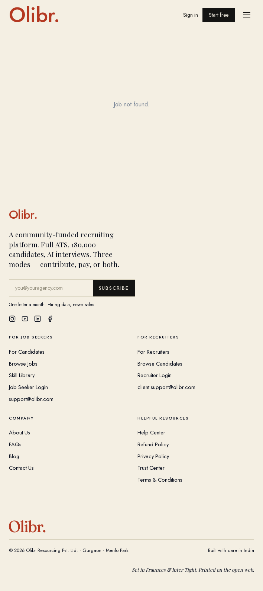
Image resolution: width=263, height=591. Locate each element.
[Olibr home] (34, 14)
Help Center (151, 432)
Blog (14, 456)
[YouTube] (25, 318)
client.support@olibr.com (166, 387)
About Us (19, 432)
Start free (218, 15)
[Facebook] (50, 318)
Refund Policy (153, 444)
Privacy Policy (153, 456)
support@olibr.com (31, 399)
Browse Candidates (159, 363)
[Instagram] (12, 318)
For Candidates (27, 352)
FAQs (15, 444)
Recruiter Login (154, 375)
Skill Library (22, 375)
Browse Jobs (23, 363)
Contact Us (21, 468)
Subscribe (114, 288)
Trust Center (151, 468)
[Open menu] (246, 14)
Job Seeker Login (28, 387)
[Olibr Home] (131, 215)
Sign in (190, 15)
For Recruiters (153, 352)
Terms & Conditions (159, 480)
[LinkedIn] (37, 318)
